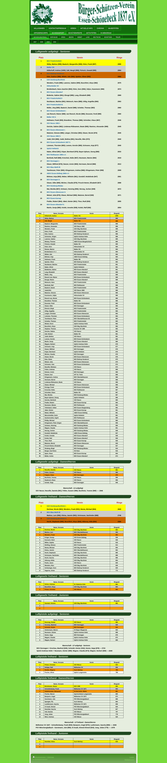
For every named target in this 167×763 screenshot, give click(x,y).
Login (132, 757)
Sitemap (50, 757)
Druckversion (39, 757)
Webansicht (129, 760)
